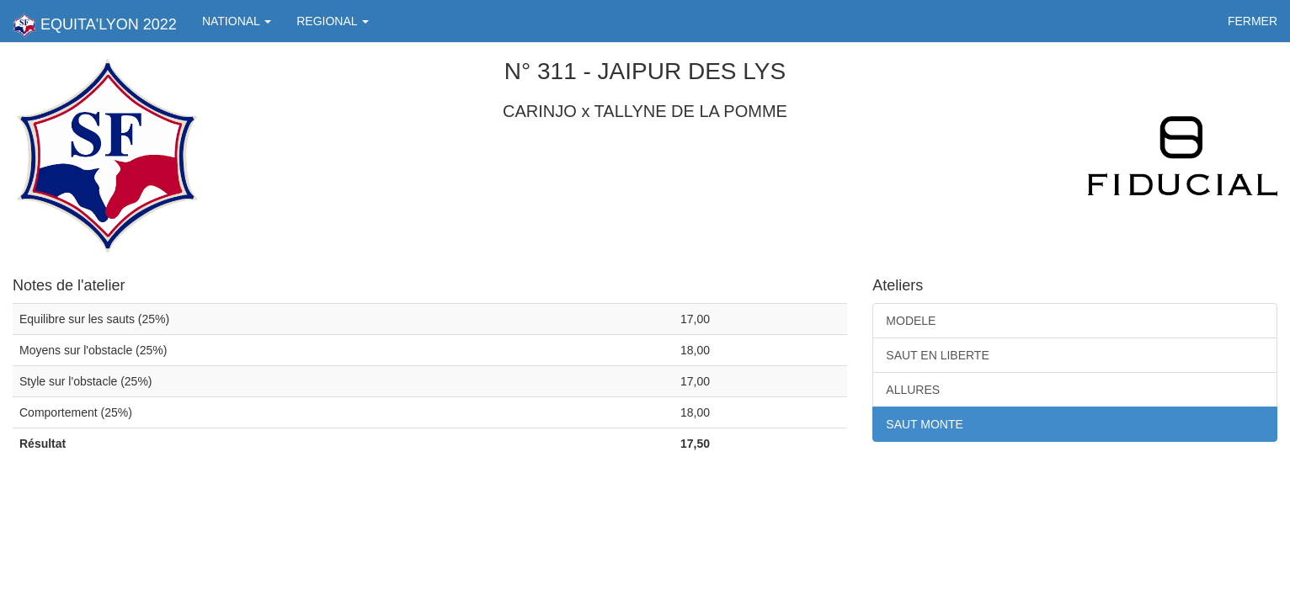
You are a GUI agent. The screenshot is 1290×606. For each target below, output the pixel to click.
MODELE (911, 320)
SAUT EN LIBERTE (937, 355)
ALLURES (913, 389)
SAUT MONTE (924, 424)
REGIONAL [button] (332, 21)
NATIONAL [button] (236, 21)
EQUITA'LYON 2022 (95, 25)
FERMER (1252, 21)
